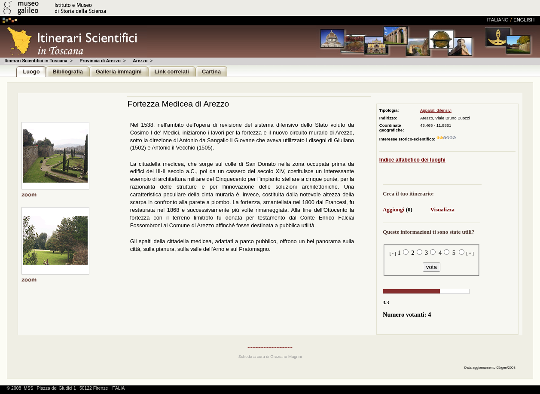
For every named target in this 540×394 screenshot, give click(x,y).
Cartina (211, 71)
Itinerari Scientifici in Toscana (35, 60)
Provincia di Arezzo (99, 60)
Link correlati (172, 71)
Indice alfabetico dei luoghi (412, 160)
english (523, 19)
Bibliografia (67, 71)
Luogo (31, 71)
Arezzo (140, 60)
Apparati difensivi (436, 110)
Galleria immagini (119, 71)
